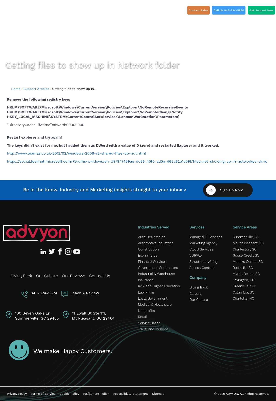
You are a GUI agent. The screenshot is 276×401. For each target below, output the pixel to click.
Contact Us (99, 275)
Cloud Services (201, 249)
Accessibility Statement (130, 394)
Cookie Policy (69, 394)
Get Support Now (261, 10)
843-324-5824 (44, 293)
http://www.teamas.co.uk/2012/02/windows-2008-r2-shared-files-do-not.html (76, 153)
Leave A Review (84, 293)
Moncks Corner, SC (248, 261)
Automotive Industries (155, 243)
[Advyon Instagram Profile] (68, 251)
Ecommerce (148, 255)
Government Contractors (158, 268)
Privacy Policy (17, 394)
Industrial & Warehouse (156, 274)
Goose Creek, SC (246, 255)
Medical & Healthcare (155, 304)
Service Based (149, 323)
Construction (148, 249)
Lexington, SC (243, 280)
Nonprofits (146, 311)
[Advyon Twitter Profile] (52, 251)
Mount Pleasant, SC (248, 243)
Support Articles (36, 89)
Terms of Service (43, 394)
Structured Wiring (203, 261)
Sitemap (158, 394)
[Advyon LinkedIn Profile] (44, 251)
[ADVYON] (26, 12)
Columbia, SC (243, 292)
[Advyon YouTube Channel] (76, 251)
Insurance (146, 280)
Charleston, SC (244, 249)
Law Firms (146, 292)
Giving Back (21, 275)
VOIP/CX (195, 255)
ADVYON (232, 394)
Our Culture (47, 275)
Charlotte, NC (243, 298)
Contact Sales (198, 10)
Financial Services (152, 261)
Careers (195, 294)
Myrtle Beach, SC (246, 274)
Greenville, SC (244, 286)
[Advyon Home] (36, 233)
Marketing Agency (203, 243)
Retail (142, 317)
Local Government (152, 298)
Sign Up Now (231, 190)
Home (15, 89)
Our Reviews (73, 275)
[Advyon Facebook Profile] (60, 251)
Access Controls (202, 268)
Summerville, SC (246, 237)
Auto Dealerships (151, 237)
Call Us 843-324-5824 (229, 10)
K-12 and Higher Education (159, 286)
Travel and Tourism (153, 329)
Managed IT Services (205, 237)
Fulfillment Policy (96, 394)
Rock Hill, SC (243, 268)
